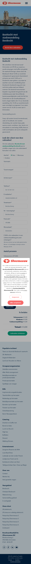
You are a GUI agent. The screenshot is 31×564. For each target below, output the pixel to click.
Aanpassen (15, 297)
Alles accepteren (15, 302)
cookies (23, 273)
